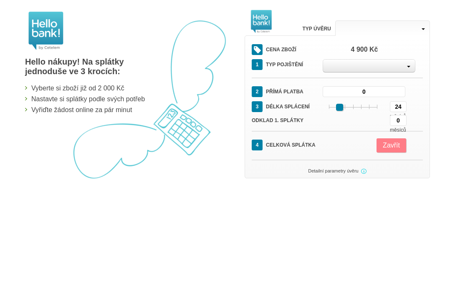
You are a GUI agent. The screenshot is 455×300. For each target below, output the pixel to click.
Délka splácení (281, 106)
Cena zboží (274, 49)
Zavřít (391, 145)
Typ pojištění (277, 64)
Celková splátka (284, 145)
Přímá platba (277, 91)
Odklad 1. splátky (277, 120)
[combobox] (382, 28)
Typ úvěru (317, 29)
